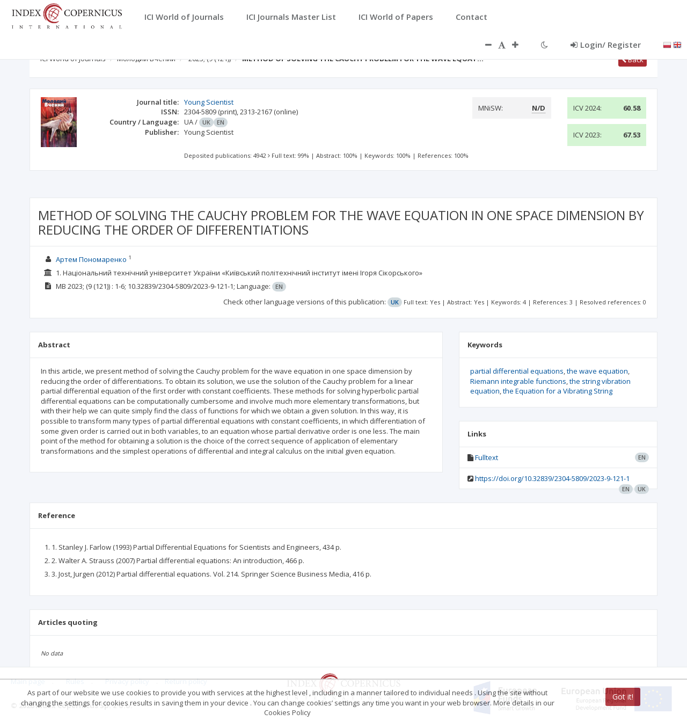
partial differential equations (517, 371)
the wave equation (597, 371)
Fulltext (486, 457)
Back (633, 59)
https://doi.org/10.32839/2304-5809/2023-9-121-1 (552, 478)
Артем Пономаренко (91, 259)
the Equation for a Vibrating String (557, 391)
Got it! (622, 696)
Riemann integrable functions (518, 381)
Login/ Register (606, 44)
